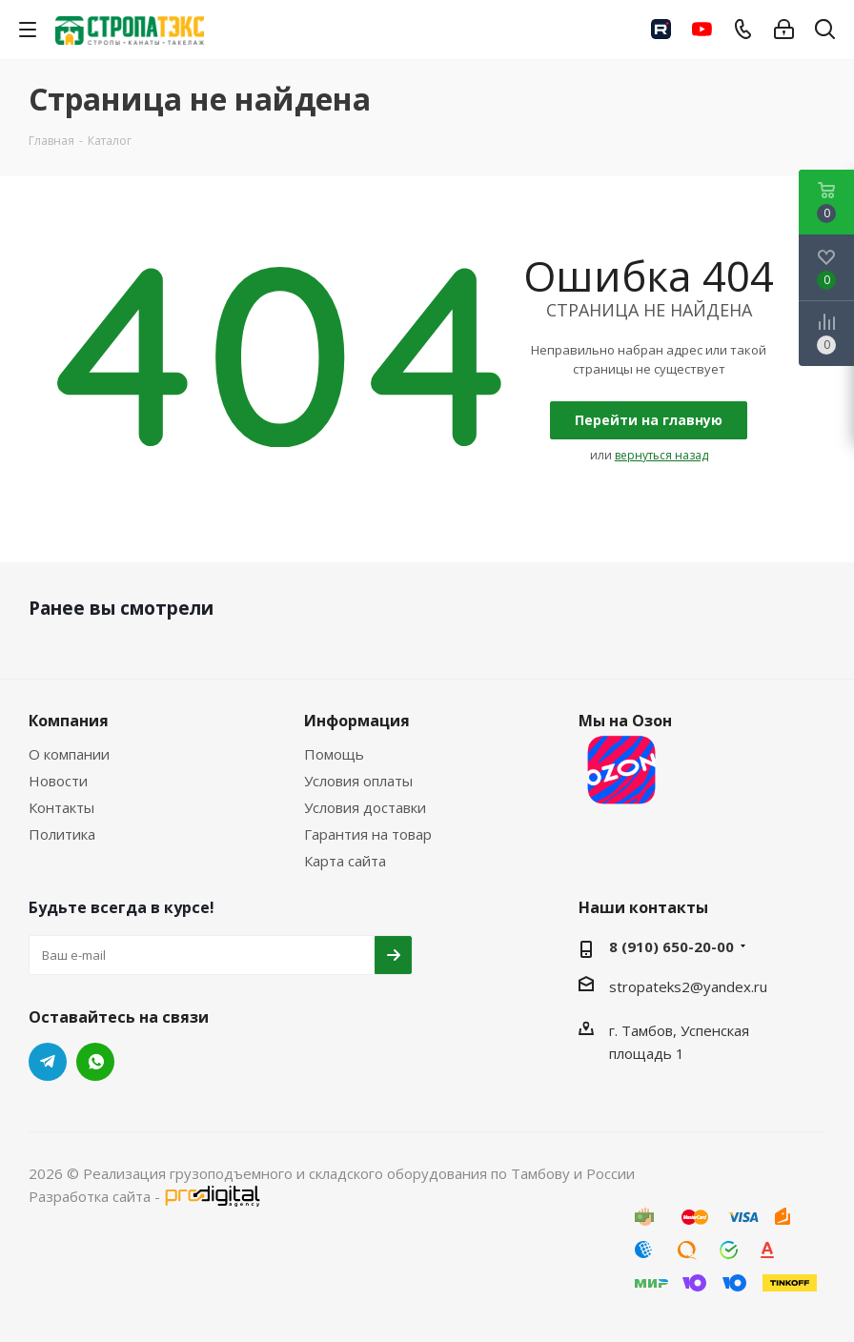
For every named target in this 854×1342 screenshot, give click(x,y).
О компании (69, 753)
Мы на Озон (625, 760)
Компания (69, 720)
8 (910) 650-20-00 (671, 946)
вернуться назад (661, 455)
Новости (58, 780)
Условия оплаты (358, 780)
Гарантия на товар (368, 834)
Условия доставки (365, 807)
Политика (62, 834)
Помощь (334, 753)
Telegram (48, 1062)
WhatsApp (95, 1062)
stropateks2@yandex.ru (688, 986)
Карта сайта (345, 860)
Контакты (61, 807)
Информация (357, 720)
